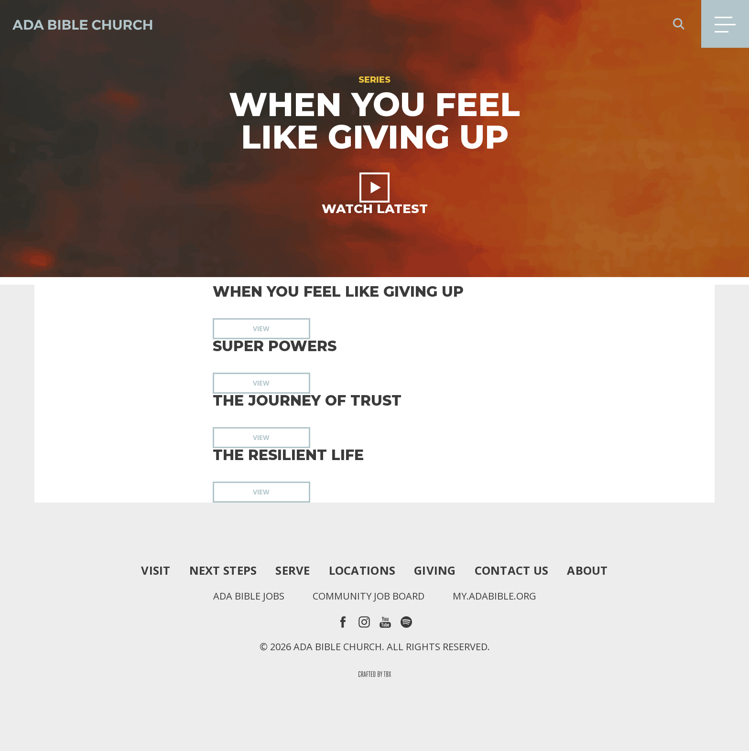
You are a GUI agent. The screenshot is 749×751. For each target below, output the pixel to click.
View (261, 328)
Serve (292, 570)
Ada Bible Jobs (248, 596)
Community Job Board (368, 596)
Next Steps (223, 570)
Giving (435, 570)
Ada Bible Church (76, 24)
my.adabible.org (494, 596)
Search (678, 24)
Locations (362, 570)
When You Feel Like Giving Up (338, 292)
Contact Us (512, 570)
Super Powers (275, 346)
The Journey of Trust (307, 401)
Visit (155, 570)
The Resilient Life (288, 455)
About (587, 570)
